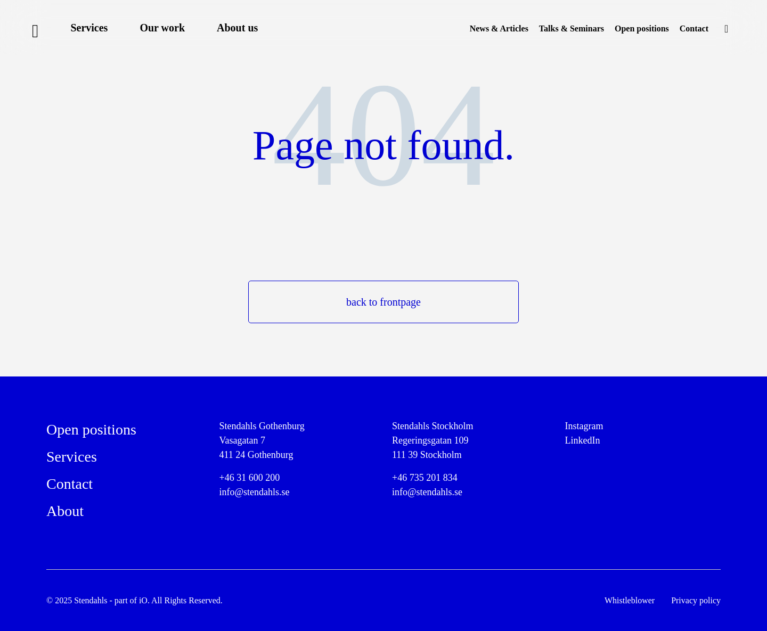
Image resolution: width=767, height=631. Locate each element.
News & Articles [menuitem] (499, 28)
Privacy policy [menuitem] (696, 600)
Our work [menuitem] (162, 28)
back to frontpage (383, 302)
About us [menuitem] (237, 28)
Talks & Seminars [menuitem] (571, 28)
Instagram (584, 426)
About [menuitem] (65, 511)
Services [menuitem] (89, 28)
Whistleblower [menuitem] (630, 600)
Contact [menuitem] (694, 28)
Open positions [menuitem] (642, 28)
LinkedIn (582, 440)
